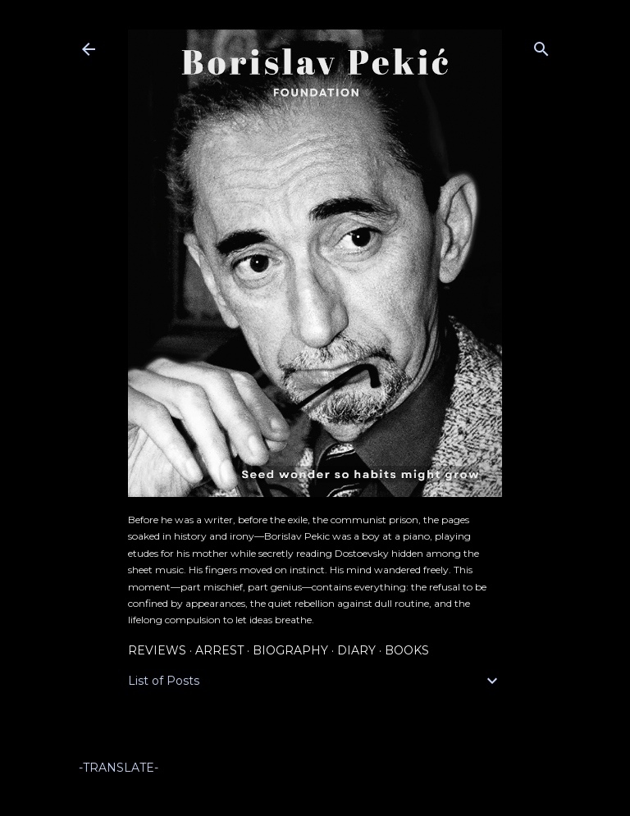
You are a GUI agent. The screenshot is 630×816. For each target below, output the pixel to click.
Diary (356, 650)
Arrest (219, 650)
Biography (290, 650)
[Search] (541, 46)
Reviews (157, 650)
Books (407, 650)
